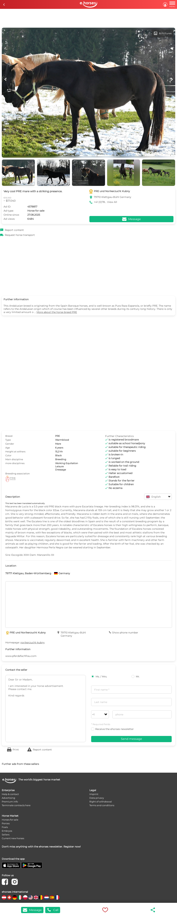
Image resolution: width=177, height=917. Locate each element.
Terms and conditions (101, 805)
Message (32, 910)
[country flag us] (30, 897)
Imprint (93, 794)
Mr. (135, 676)
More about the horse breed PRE (57, 312)
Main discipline (14, 459)
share (153, 910)
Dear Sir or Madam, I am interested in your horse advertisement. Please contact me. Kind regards (45, 708)
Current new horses (13, 838)
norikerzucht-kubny (32, 642)
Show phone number (125, 632)
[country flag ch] (9, 897)
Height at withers (15, 451)
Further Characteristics (119, 436)
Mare (58, 443)
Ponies (6, 823)
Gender (9, 443)
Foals (5, 827)
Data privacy (96, 797)
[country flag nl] (46, 897)
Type (8, 439)
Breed (8, 435)
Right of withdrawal (100, 801)
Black (58, 455)
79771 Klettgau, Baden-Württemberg (28, 573)
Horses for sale (10, 819)
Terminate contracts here (16, 805)
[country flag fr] (57, 897)
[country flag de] (14, 897)
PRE (57, 435)
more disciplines (14, 463)
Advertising (8, 797)
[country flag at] (4, 897)
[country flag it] (20, 897)
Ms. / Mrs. (99, 676)
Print (16, 749)
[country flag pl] (25, 897)
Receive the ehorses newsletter (112, 729)
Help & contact (10, 794)
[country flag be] (41, 897)
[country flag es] (52, 897)
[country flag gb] (36, 897)
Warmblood (62, 439)
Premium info (10, 801)
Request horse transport (20, 235)
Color (8, 455)
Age (7, 447)
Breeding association (17, 473)
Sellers (5, 834)
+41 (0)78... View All (105, 202)
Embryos (7, 830)
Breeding (60, 459)
